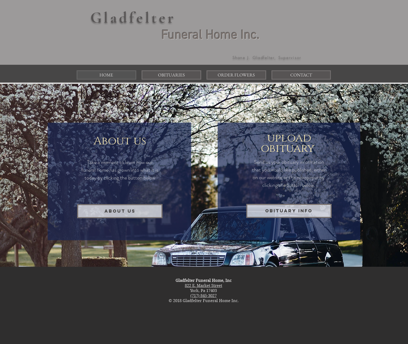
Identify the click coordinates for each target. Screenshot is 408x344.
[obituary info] (289, 211)
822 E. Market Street (203, 285)
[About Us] (120, 211)
